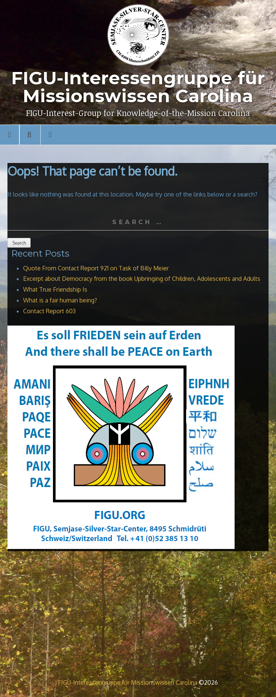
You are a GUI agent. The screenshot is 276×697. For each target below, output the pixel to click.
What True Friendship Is (55, 289)
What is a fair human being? (60, 300)
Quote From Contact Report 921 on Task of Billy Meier (96, 268)
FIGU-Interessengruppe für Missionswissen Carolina (127, 682)
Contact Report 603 (49, 311)
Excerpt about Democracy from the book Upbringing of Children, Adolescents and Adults (141, 278)
